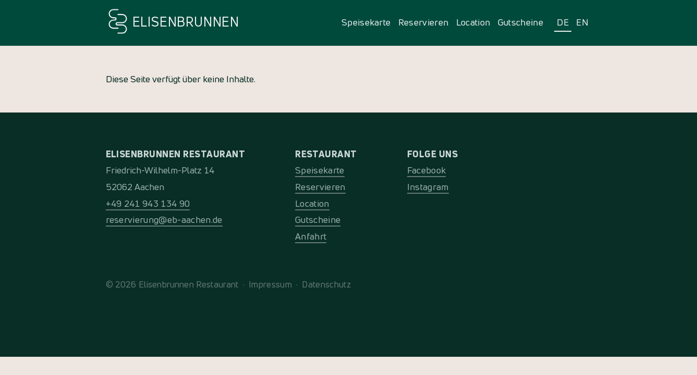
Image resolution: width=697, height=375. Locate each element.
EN (582, 22)
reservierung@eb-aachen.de (164, 220)
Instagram (428, 187)
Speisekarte (366, 22)
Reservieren (423, 22)
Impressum (270, 284)
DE (563, 22)
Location (473, 22)
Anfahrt (310, 236)
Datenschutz (326, 284)
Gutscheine (520, 22)
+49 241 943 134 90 (148, 203)
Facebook (426, 170)
